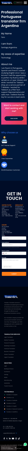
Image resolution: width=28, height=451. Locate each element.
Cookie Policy (10, 448)
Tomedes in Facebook (10, 400)
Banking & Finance (8, 368)
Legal (5, 366)
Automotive (7, 383)
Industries (8, 363)
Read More (14, 118)
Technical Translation (9, 348)
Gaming (6, 374)
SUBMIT (14, 274)
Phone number (14, 252)
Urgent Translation (9, 357)
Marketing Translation (9, 345)
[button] (3, 253)
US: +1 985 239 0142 (8, 426)
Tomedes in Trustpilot (10, 395)
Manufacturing (8, 380)
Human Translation (9, 354)
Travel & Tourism (8, 386)
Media (5, 377)
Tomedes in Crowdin (10, 406)
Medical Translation (9, 340)
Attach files (7, 266)
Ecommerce (7, 371)
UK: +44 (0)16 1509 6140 (9, 428)
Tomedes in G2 (9, 397)
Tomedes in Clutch (10, 403)
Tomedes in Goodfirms (11, 412)
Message (14, 263)
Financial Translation (9, 343)
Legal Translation (8, 337)
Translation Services (12, 334)
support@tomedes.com (9, 433)
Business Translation (9, 351)
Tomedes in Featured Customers (13, 409)
